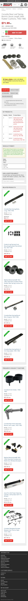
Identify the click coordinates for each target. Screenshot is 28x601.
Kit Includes (5, 93)
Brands (2, 580)
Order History (3, 592)
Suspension (8, 8)
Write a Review (18, 38)
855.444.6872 (10, 1)
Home (3, 8)
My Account (3, 590)
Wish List (3, 593)
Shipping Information (5, 558)
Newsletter (3, 595)
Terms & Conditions (5, 567)
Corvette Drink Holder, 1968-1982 (12, 390)
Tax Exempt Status (5, 559)
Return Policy (3, 556)
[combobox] (14, 181)
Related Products (7, 96)
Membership (3, 596)
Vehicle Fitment (14, 90)
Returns (2, 574)
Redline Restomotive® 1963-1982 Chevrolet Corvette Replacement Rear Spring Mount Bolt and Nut (18, 121)
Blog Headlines (4, 584)
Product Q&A (14, 93)
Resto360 (3, 555)
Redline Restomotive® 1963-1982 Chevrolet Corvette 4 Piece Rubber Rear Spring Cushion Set (13, 281)
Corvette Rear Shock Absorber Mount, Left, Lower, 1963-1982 (13, 424)
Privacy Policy (4, 565)
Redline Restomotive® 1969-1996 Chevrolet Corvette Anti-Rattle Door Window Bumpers (12, 459)
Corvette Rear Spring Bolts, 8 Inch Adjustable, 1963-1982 (12, 350)
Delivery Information (5, 564)
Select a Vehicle (8, 79)
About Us (3, 562)
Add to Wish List (6, 40)
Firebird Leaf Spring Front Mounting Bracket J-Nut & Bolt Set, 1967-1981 (13, 246)
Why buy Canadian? (5, 561)
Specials (3, 583)
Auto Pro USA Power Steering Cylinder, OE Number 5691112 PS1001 (13, 494)
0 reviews (11, 38)
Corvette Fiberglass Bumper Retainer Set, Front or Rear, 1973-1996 (12, 530)
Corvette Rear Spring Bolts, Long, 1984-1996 (11, 210)
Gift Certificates (4, 581)
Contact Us (18, 1)
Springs (14, 8)
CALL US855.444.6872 (21, 47)
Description (5, 90)
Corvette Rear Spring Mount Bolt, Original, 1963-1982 (12, 316)
